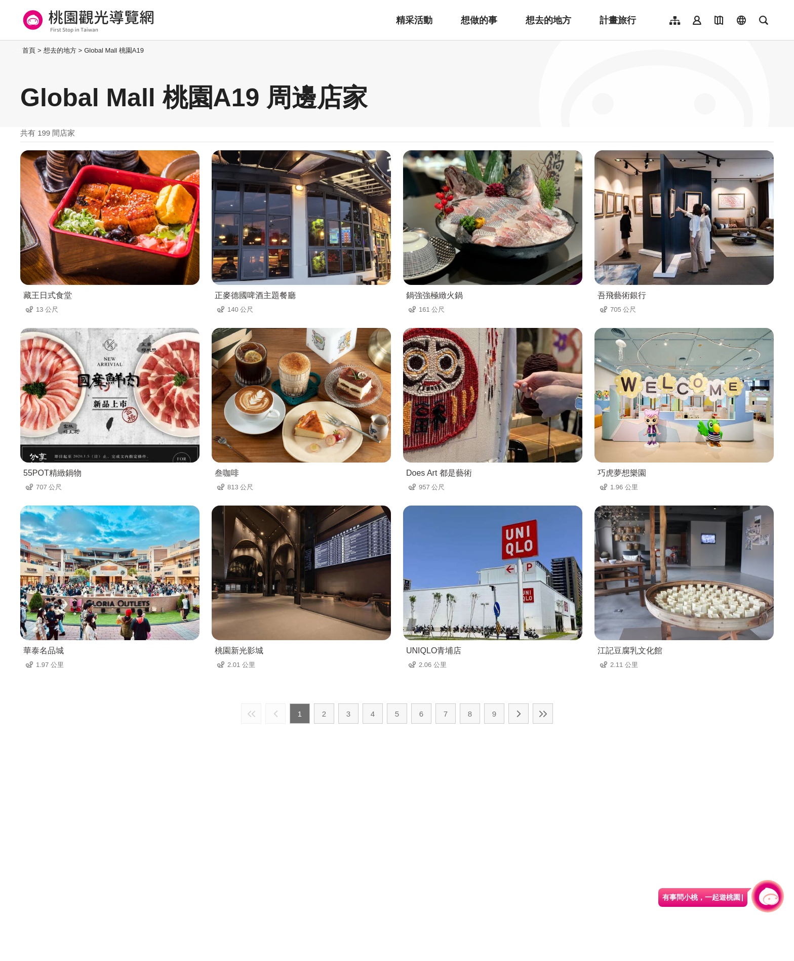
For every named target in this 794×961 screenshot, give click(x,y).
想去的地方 (548, 20)
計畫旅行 (618, 20)
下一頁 (518, 713)
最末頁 (543, 713)
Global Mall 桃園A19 (114, 50)
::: (17, 50)
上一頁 (275, 713)
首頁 (28, 50)
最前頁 (251, 713)
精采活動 (414, 20)
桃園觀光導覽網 (86, 20)
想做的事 (479, 20)
